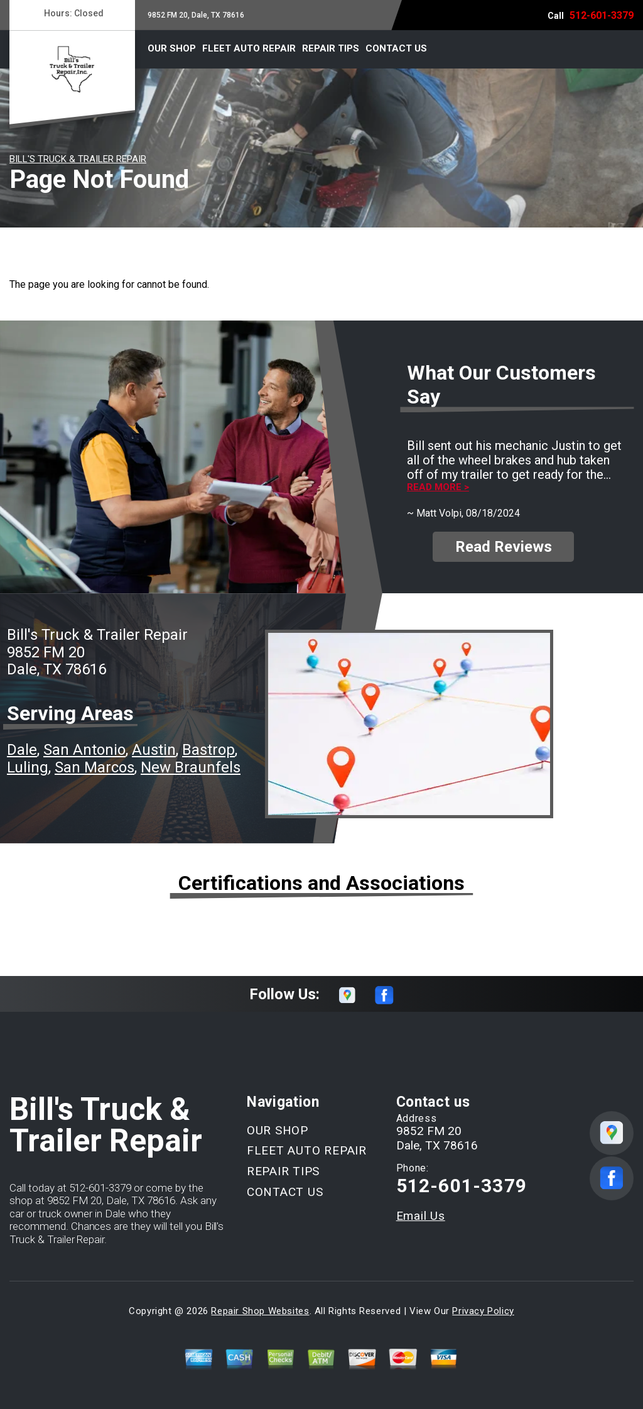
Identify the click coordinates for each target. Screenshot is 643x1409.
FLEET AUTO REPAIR (249, 48)
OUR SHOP (172, 48)
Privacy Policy (483, 1311)
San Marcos (94, 767)
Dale (22, 750)
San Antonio (84, 750)
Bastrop (208, 750)
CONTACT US (396, 48)
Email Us (420, 1216)
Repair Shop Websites (260, 1311)
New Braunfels (190, 767)
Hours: (72, 13)
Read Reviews (503, 547)
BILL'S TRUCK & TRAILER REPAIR (77, 159)
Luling (27, 767)
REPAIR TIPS (330, 48)
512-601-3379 (602, 15)
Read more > (438, 487)
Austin (154, 750)
